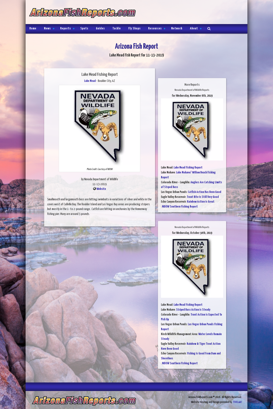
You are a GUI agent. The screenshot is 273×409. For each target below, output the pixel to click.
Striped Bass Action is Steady (193, 309)
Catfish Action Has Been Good (204, 192)
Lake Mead (90, 81)
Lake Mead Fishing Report (188, 167)
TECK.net (237, 402)
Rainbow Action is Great (200, 201)
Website (101, 189)
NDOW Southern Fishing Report (180, 206)
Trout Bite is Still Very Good (203, 197)
